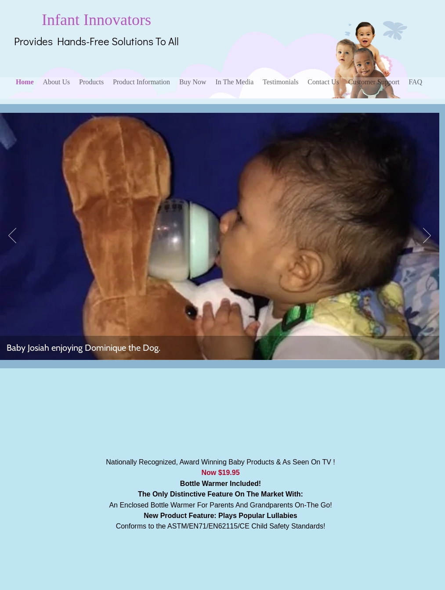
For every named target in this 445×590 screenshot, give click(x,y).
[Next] (427, 236)
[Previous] (12, 236)
